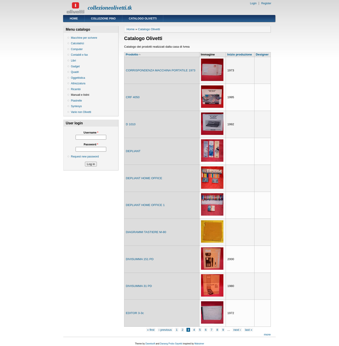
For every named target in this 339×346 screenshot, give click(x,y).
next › (237, 329)
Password (91, 144)
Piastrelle (76, 100)
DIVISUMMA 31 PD (139, 286)
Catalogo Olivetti (143, 18)
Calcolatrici (77, 43)
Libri (73, 60)
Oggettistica (78, 77)
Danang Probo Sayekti (171, 343)
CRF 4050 (133, 97)
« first (151, 329)
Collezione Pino (103, 18)
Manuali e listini (80, 94)
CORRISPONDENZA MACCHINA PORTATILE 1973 (160, 70)
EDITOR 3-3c (135, 313)
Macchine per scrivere (84, 37)
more (267, 334)
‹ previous (165, 329)
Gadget (75, 66)
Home (74, 18)
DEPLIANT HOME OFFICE (144, 178)
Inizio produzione (239, 54)
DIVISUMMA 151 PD (140, 259)
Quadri (75, 72)
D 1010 (131, 124)
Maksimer (199, 343)
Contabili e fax (79, 54)
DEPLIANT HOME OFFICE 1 (145, 205)
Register (266, 3)
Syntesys (76, 106)
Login (253, 3)
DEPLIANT (133, 151)
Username (90, 132)
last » (248, 329)
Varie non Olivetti (81, 112)
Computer (77, 49)
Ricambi (76, 89)
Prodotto (133, 54)
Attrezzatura (78, 83)
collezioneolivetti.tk (110, 8)
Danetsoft (150, 343)
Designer (262, 54)
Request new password (85, 156)
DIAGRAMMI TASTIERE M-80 (146, 232)
